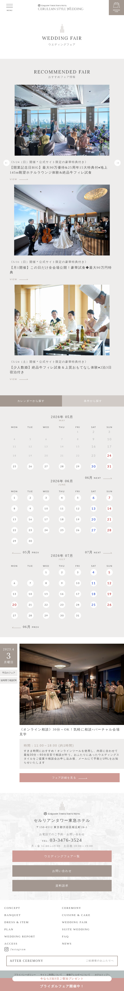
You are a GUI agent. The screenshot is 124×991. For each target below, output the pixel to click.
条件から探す (93, 400)
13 (93, 508)
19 (78, 519)
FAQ (65, 936)
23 (30, 530)
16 (30, 519)
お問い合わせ (62, 871)
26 (30, 466)
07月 (93, 552)
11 (62, 508)
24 (109, 455)
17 (46, 519)
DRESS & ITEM (16, 922)
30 (93, 466)
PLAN (8, 929)
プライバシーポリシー (25, 974)
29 (78, 466)
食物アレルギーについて (78, 974)
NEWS (67, 943)
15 (14, 519)
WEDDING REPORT (19, 936)
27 (46, 466)
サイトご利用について (51, 974)
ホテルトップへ (102, 974)
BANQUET (12, 915)
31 (109, 466)
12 (78, 508)
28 (62, 466)
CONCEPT (12, 908)
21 (109, 519)
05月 (31, 552)
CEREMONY (71, 908)
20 (93, 519)
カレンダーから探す (31, 400)
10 (46, 508)
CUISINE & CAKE (76, 915)
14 (109, 508)
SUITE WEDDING (76, 929)
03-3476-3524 (66, 840)
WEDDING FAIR (75, 922)
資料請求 (62, 885)
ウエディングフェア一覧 (62, 856)
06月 (93, 477)
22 (14, 530)
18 (62, 519)
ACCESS (11, 943)
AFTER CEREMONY (62, 960)
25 (14, 466)
